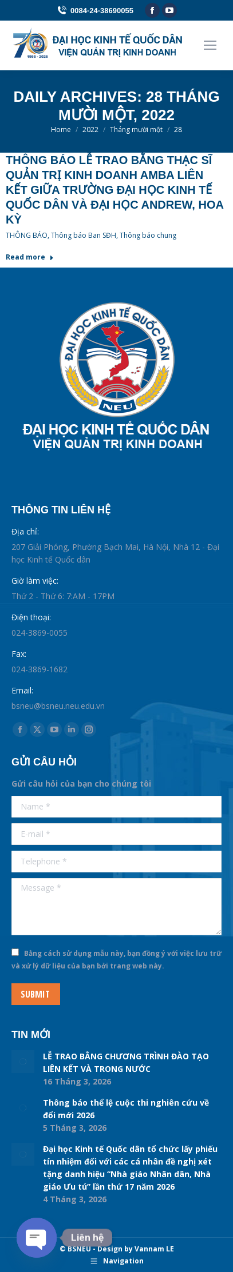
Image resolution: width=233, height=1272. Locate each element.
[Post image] (22, 1061)
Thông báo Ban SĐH (83, 235)
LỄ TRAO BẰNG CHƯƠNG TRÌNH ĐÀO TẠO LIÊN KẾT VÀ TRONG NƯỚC (126, 1062)
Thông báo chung (148, 235)
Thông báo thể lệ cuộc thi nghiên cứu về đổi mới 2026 (126, 1109)
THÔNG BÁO (27, 235)
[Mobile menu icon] (210, 45)
